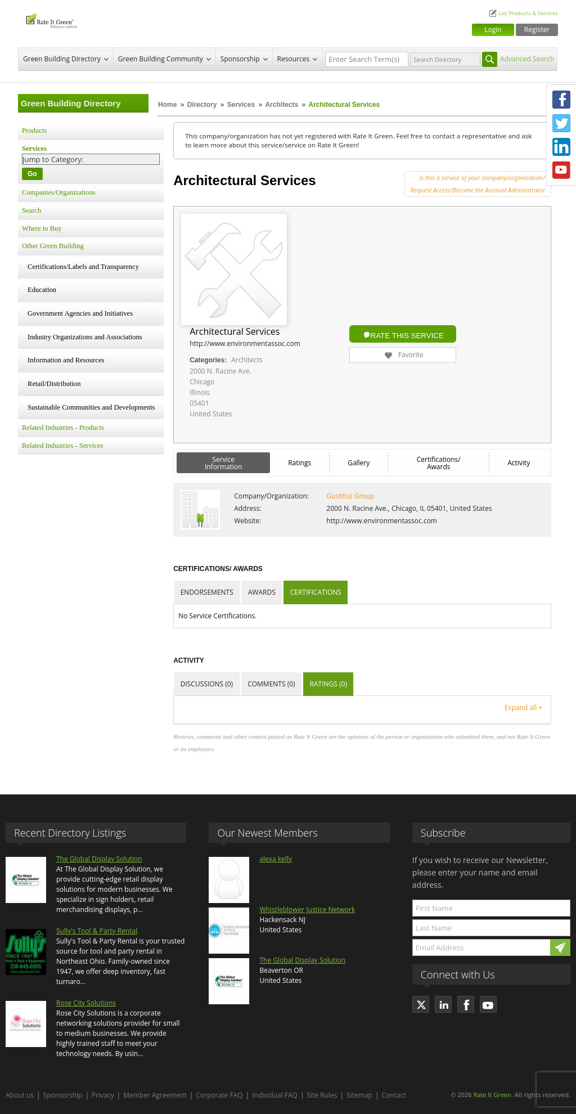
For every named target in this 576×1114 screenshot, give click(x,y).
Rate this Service (407, 335)
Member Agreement (155, 1095)
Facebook (561, 100)
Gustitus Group (350, 496)
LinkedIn (561, 147)
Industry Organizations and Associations (85, 337)
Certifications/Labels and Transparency (83, 267)
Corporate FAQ (219, 1095)
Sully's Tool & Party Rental (96, 931)
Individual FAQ (275, 1095)
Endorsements (207, 592)
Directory (202, 105)
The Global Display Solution (99, 859)
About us (20, 1095)
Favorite (403, 355)
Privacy (103, 1095)
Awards (262, 592)
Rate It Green (492, 1094)
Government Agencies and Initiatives (80, 313)
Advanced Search (527, 59)
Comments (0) (271, 684)
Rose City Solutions (86, 1003)
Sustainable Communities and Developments (91, 407)
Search (31, 210)
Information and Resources (66, 360)
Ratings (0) (328, 684)
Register (537, 29)
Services (241, 105)
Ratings (299, 463)
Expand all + (523, 707)
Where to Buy (42, 228)
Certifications (315, 592)
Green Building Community (160, 59)
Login (492, 29)
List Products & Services (528, 13)
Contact (394, 1095)
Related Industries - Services (62, 446)
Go (32, 174)
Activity (518, 463)
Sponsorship (240, 59)
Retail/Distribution (54, 384)
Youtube (561, 170)
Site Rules (322, 1095)
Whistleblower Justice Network (307, 909)
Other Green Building (53, 246)
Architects (282, 105)
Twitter (561, 123)
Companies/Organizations (59, 192)
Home (167, 105)
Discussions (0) (207, 684)
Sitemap (359, 1095)
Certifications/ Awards (439, 463)
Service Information (223, 463)
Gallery (359, 463)
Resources (293, 59)
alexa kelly (275, 859)
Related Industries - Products (63, 428)
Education (42, 290)
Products (34, 130)
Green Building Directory (62, 59)
